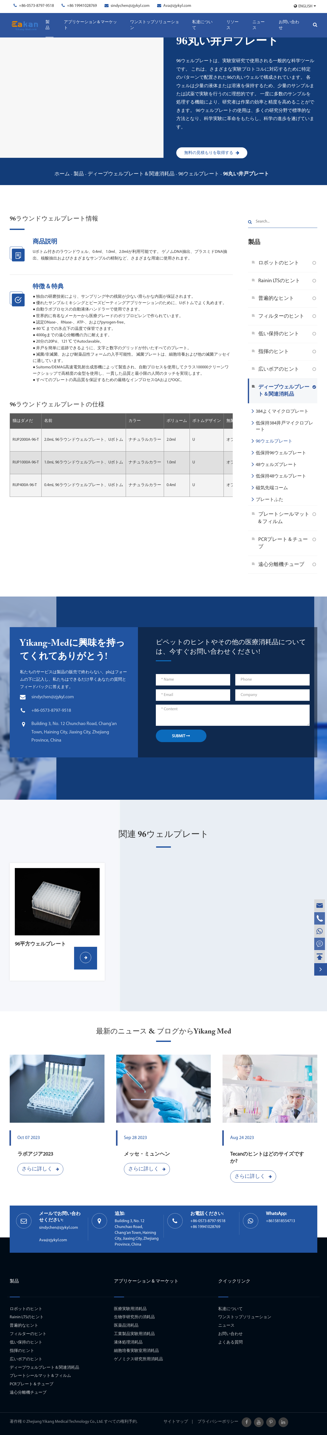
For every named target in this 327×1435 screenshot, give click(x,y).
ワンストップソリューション (154, 25)
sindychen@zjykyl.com (130, 6)
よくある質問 (230, 1342)
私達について (202, 25)
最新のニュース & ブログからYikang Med (163, 1031)
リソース (232, 25)
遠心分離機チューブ (281, 564)
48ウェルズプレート (274, 464)
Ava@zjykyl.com (177, 6)
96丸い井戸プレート (246, 174)
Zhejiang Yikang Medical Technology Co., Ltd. (64, 1422)
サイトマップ (176, 1422)
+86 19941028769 (82, 6)
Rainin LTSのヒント (279, 280)
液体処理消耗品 (128, 1342)
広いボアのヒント (278, 369)
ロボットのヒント (278, 263)
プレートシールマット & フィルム (283, 518)
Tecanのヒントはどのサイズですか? (267, 1158)
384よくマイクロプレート (280, 411)
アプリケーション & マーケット (90, 25)
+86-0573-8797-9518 (36, 6)
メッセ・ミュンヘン (147, 1154)
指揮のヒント (273, 351)
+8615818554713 (280, 1221)
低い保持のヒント (278, 334)
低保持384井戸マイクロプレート (282, 425)
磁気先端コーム (270, 487)
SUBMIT (181, 736)
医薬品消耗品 (126, 1326)
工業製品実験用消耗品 (134, 1334)
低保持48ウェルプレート (279, 475)
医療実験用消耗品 (130, 1309)
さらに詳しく (40, 1169)
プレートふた (267, 499)
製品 (47, 25)
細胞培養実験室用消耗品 (136, 1351)
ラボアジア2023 (35, 1154)
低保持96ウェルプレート (279, 452)
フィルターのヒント (281, 316)
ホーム (62, 174)
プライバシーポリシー (217, 1422)
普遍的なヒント (276, 298)
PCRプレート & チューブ (283, 543)
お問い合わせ (289, 25)
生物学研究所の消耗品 (134, 1317)
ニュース (258, 25)
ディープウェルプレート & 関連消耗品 (131, 174)
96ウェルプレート (198, 174)
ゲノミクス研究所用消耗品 (138, 1359)
